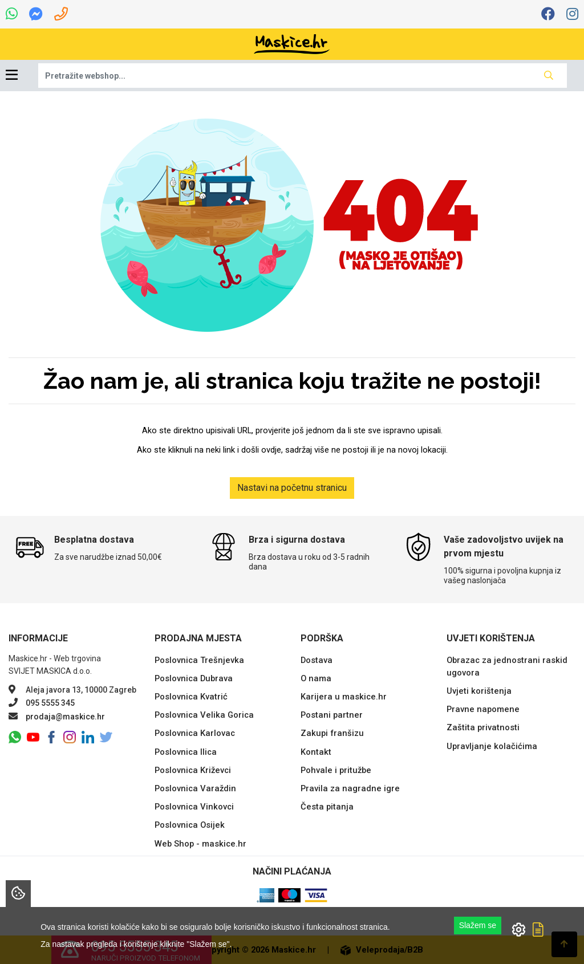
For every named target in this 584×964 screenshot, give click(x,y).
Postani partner (332, 715)
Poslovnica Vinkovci (194, 807)
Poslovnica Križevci (193, 770)
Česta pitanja (327, 807)
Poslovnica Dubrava (194, 678)
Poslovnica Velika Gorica (204, 715)
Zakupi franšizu (332, 733)
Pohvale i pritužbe (336, 770)
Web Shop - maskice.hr (200, 844)
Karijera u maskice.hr (344, 697)
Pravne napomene (483, 709)
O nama (316, 678)
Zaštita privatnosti (483, 727)
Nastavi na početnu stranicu (292, 487)
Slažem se (477, 925)
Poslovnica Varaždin (195, 788)
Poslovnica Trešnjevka (199, 660)
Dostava (316, 660)
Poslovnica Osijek (190, 825)
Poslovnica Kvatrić (191, 697)
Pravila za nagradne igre (350, 788)
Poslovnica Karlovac (195, 733)
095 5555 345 (50, 702)
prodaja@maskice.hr (65, 716)
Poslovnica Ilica (186, 752)
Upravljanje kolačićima (492, 746)
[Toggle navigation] (12, 75)
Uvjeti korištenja (479, 691)
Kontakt (316, 752)
